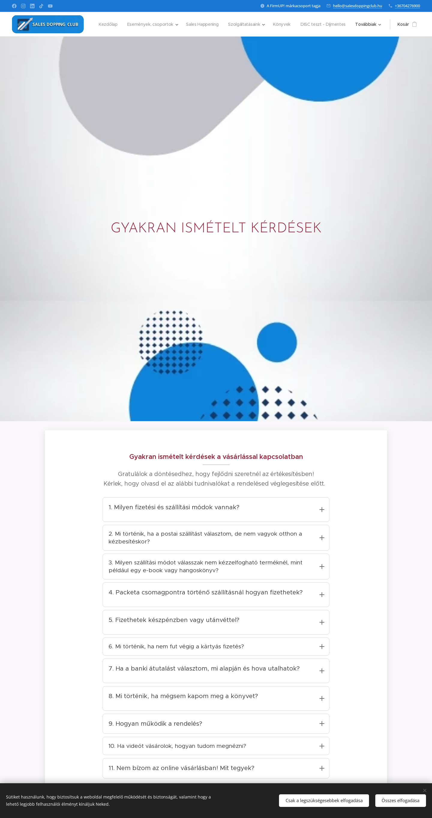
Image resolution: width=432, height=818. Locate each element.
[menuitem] (163, 24)
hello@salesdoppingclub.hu (357, 5)
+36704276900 (407, 5)
